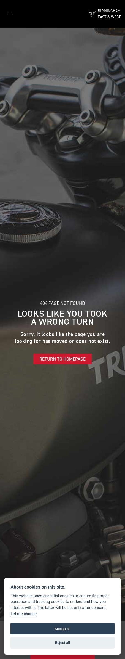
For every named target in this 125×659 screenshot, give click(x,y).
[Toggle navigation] (9, 14)
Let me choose (23, 614)
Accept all (62, 629)
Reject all (62, 643)
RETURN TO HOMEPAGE (62, 359)
